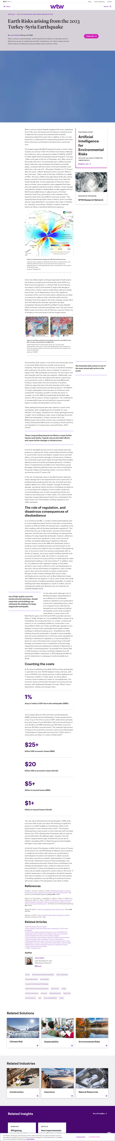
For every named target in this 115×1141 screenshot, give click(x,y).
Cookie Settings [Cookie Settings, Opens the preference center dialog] (80, 1137)
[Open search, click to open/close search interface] (107, 6)
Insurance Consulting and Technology (37, 984)
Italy (39, 998)
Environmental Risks (32, 979)
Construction (55, 988)
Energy (64, 988)
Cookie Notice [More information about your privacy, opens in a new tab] (30, 1139)
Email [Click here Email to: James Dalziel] (39, 966)
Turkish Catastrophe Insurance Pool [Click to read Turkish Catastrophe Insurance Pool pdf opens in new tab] (36, 946)
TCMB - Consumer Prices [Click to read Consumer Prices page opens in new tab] (33, 948)
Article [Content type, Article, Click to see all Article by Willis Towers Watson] (11, 14)
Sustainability (45, 979)
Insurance (44, 993)
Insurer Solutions (31, 998)
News (89, 1)
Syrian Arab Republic (50, 998)
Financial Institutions (32, 993)
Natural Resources (55, 993)
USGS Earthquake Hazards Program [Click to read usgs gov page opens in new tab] (36, 926)
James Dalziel (14, 35)
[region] (57, 1137)
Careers (109, 1)
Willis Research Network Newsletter (43, 974)
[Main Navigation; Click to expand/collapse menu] (7, 6)
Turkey (61, 998)
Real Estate (67, 993)
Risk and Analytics (62, 974)
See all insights (100, 1113)
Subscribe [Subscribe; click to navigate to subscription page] (91, 36)
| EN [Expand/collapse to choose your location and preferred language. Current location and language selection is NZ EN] (7, 1)
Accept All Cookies (94, 1137)
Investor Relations (99, 1)
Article (27, 974)
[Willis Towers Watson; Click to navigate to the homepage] (57, 6)
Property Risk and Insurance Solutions (37, 988)
